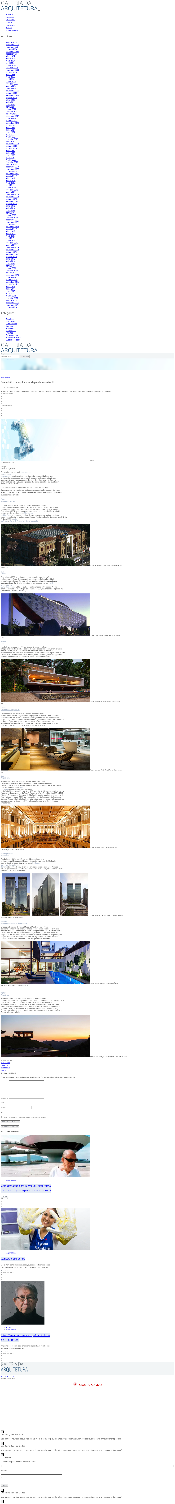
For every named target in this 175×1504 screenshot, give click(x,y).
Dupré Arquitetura (5, 777)
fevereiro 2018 (12, 217)
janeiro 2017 (11, 245)
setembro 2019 (12, 174)
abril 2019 (10, 185)
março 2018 (11, 215)
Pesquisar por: (5, 354)
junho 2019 (10, 180)
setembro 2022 (12, 95)
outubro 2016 (11, 252)
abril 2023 (10, 79)
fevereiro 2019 (12, 190)
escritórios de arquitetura (6, 475)
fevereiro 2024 (12, 68)
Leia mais (4, 1197)
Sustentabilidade (12, 30)
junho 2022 (10, 102)
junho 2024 (10, 58)
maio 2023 (10, 77)
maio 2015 (10, 291)
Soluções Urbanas (14, 337)
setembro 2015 (12, 282)
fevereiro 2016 (12, 270)
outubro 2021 (11, 121)
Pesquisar (25, 357)
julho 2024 (10, 56)
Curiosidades (10, 20)
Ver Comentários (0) (10, 1127)
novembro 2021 (12, 118)
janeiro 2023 (11, 86)
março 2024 (11, 65)
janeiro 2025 (11, 42)
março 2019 (11, 187)
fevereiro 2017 (12, 243)
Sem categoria (12, 335)
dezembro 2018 (12, 194)
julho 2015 (10, 286)
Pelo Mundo (10, 25)
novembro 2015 (12, 277)
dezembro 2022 (12, 88)
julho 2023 (10, 74)
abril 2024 (10, 63)
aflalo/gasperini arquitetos (7, 854)
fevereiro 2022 (12, 111)
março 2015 (11, 296)
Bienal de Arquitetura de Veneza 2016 (24, 521)
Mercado (9, 328)
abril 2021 (10, 134)
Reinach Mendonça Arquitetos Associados (14, 922)
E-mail (3, 1108)
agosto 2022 (11, 98)
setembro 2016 (12, 254)
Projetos (9, 28)
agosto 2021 (11, 125)
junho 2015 (10, 289)
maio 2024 (10, 61)
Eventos (9, 22)
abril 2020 (10, 157)
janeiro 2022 (11, 114)
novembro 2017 (12, 222)
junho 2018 (10, 208)
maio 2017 (10, 236)
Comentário (5, 1098)
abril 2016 (10, 266)
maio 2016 (10, 263)
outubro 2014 (11, 307)
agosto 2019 (11, 176)
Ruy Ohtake (3, 573)
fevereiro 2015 (12, 298)
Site (2, 1112)
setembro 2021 (12, 123)
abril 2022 (10, 107)
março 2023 (11, 81)
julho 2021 (10, 127)
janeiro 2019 (11, 192)
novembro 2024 (12, 47)
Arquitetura (10, 17)
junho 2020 (10, 153)
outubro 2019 (11, 171)
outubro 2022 (11, 93)
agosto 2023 (11, 72)
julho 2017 (10, 231)
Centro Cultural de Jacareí (8, 586)
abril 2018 (10, 213)
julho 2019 (10, 178)
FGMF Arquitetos (5, 994)
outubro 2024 (11, 49)
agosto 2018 (11, 204)
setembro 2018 (12, 201)
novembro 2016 (12, 250)
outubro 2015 (11, 280)
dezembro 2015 (12, 275)
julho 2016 (10, 259)
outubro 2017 (11, 224)
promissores (25, 472)
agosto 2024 (11, 54)
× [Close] (2, 1432)
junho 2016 (10, 261)
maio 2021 (10, 132)
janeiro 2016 (11, 273)
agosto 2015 (11, 284)
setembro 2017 (12, 227)
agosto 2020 (11, 148)
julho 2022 (10, 100)
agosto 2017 (11, 229)
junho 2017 (10, 233)
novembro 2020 (12, 144)
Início (2, 377)
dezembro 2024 (12, 45)
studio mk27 (3, 642)
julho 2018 (10, 206)
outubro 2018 (11, 199)
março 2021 (11, 137)
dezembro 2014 (12, 303)
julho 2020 (10, 151)
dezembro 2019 (12, 167)
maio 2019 (10, 183)
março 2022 (11, 109)
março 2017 (11, 240)
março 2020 (11, 160)
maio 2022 (10, 104)
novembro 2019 (12, 169)
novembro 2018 (12, 197)
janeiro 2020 (11, 164)
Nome (3, 1103)
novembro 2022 (12, 91)
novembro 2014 (12, 305)
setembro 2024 (12, 51)
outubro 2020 (11, 146)
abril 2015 (10, 293)
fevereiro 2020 (12, 162)
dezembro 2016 (12, 247)
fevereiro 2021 (12, 139)
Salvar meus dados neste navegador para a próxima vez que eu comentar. (25, 1117)
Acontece (9, 14)
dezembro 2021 (12, 116)
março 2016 (11, 268)
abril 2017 (10, 238)
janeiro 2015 (11, 300)
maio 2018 (10, 210)
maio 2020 (10, 155)
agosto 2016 (11, 256)
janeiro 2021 (11, 141)
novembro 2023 (12, 70)
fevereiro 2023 (12, 84)
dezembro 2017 (12, 220)
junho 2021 (10, 130)
